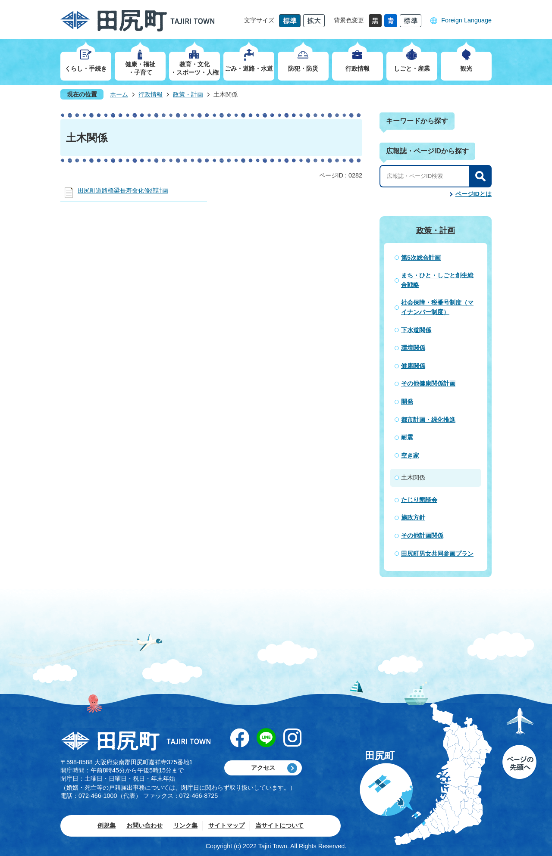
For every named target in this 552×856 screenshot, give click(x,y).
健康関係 (413, 365)
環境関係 (413, 347)
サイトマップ (226, 825)
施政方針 (413, 517)
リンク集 (185, 825)
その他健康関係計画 (428, 383)
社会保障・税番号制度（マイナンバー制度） (437, 307)
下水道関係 (416, 330)
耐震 (407, 437)
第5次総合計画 (421, 257)
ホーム (119, 94)
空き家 (410, 455)
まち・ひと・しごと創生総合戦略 (437, 280)
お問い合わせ (144, 825)
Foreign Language (466, 20)
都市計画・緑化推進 (428, 419)
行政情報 (150, 94)
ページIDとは (473, 193)
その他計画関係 (422, 535)
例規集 (106, 825)
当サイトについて (279, 825)
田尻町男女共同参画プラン (437, 553)
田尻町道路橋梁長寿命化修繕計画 (123, 190)
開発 (407, 401)
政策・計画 (188, 94)
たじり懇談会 (419, 499)
